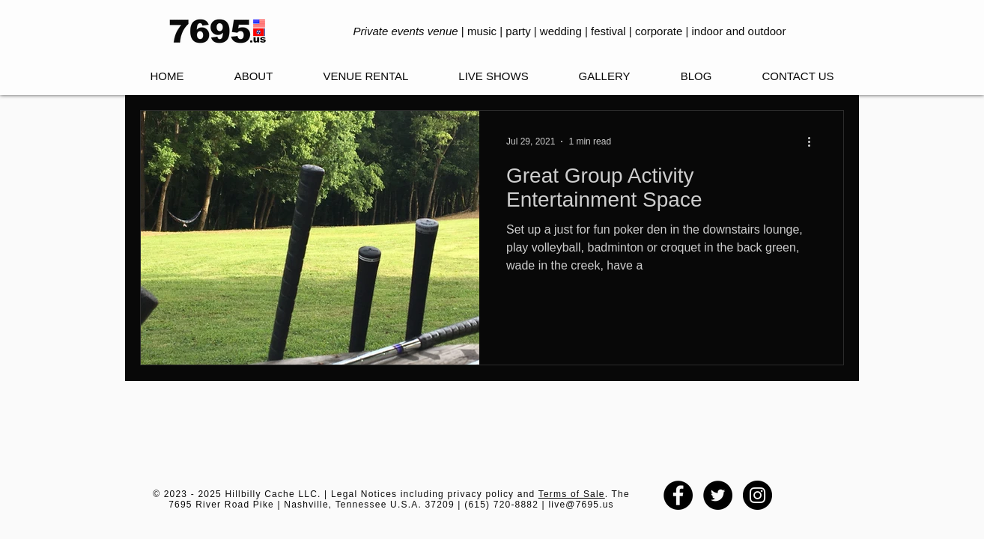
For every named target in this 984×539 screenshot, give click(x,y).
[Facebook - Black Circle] (678, 495)
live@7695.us (580, 504)
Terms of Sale (571, 494)
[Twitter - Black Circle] (717, 495)
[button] (493, 76)
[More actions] (814, 141)
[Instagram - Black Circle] (757, 495)
